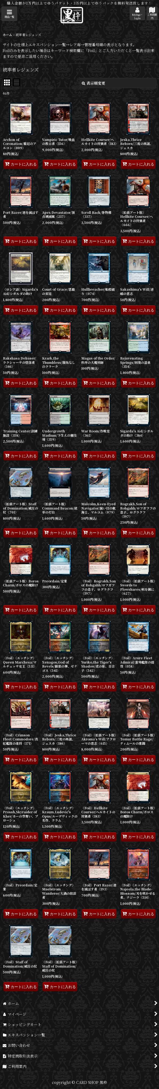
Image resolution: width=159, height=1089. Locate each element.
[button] (9, 13)
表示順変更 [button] (93, 83)
